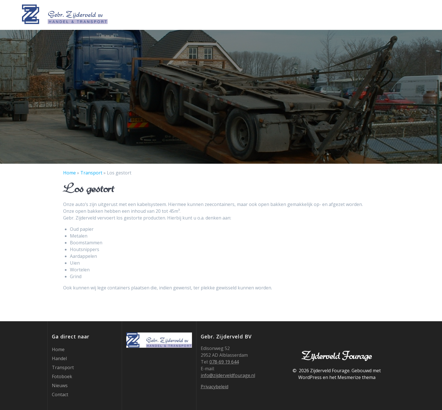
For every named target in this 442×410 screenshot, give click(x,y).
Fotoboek (355, 14)
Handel (292, 14)
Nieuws (382, 14)
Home (269, 14)
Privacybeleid (214, 387)
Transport (322, 14)
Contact (409, 14)
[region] (221, 97)
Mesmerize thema (356, 377)
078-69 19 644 (224, 362)
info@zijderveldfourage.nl (228, 375)
